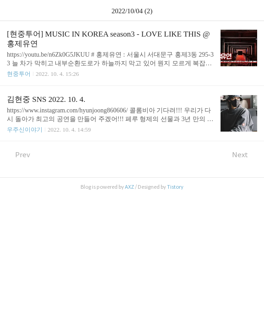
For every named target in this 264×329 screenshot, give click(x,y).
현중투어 (19, 73)
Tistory (175, 187)
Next (244, 154)
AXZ (129, 187)
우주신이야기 (25, 129)
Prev (18, 154)
